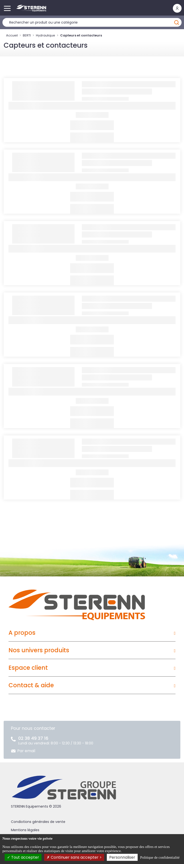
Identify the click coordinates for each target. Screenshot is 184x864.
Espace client (28, 668)
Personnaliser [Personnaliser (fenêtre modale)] (122, 857)
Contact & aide (31, 685)
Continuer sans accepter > (74, 857)
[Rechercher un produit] (92, 22)
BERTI (27, 35)
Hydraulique (45, 35)
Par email (26, 751)
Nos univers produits (38, 650)
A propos (21, 633)
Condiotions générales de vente (38, 821)
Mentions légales (25, 830)
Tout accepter (23, 857)
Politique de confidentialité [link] (159, 857)
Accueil (12, 35)
